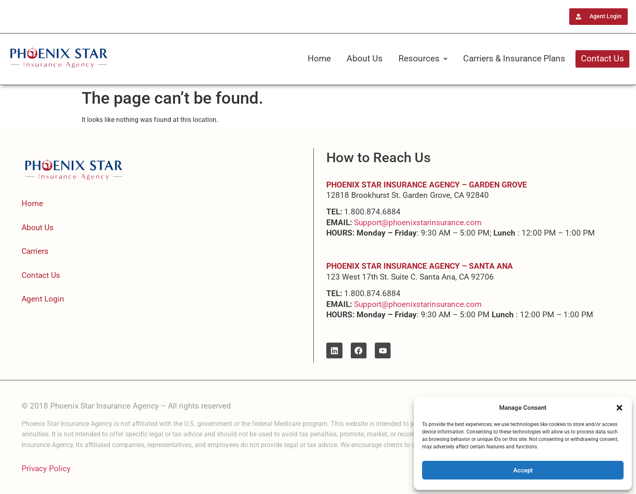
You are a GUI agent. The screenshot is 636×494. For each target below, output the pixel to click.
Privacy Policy (46, 468)
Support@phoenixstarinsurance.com (418, 222)
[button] (619, 408)
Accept (523, 470)
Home (319, 58)
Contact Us (602, 58)
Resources (422, 58)
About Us (365, 58)
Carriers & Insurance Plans (514, 58)
